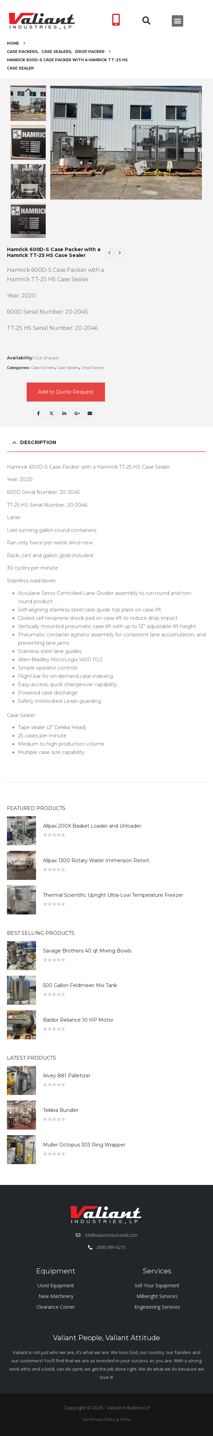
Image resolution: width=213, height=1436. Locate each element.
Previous (28, 90)
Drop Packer (92, 367)
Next (28, 233)
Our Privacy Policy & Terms (106, 1419)
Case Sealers (68, 367)
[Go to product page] (21, 830)
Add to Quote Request (66, 392)
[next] (120, 253)
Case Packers (43, 367)
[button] (146, 21)
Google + (77, 413)
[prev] (109, 253)
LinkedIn (64, 413)
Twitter (51, 413)
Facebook (38, 413)
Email (90, 413)
